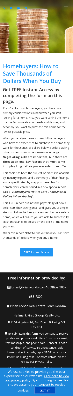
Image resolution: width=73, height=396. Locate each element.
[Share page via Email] (26, 8)
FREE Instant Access (36, 252)
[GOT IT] (44, 390)
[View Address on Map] (36, 324)
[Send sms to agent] (11, 8)
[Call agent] (4, 8)
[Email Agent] (26, 287)
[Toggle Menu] (66, 5)
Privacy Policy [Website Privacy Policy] (43, 361)
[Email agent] (19, 8)
